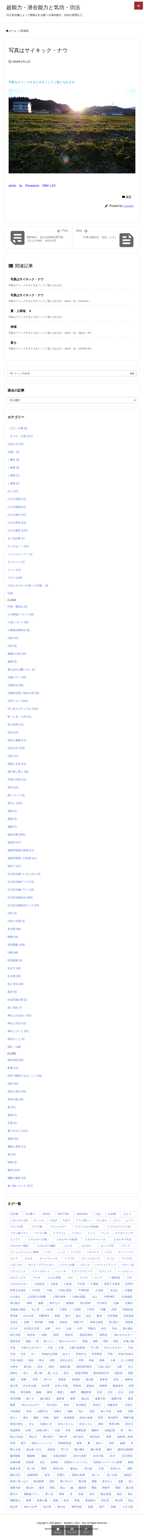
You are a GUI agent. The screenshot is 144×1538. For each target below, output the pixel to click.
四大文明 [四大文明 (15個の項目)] (15, 1334)
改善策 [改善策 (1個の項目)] (62, 1379)
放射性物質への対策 (22, 858)
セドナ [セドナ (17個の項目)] (14, 1258)
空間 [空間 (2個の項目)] (12, 1443)
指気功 (14, 842)
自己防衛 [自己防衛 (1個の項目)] (127, 1455)
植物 (13, 936)
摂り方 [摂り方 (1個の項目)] (48, 1379)
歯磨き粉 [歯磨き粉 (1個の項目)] (116, 1398)
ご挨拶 (13, 467)
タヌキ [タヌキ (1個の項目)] (28, 1258)
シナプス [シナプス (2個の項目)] (75, 1252)
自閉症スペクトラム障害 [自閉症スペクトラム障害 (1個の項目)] (107, 1462)
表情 (12, 1115)
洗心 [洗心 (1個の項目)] (81, 1411)
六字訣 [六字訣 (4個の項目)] (90, 1309)
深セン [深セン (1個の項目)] (14, 1417)
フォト (14, 569)
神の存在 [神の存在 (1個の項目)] (78, 1436)
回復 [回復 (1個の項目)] (44, 1334)
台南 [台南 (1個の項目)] (68, 1328)
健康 (12, 661)
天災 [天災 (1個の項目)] (23, 1353)
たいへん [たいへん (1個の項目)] (39, 1220)
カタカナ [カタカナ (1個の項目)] (86, 1245)
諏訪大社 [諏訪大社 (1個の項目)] (15, 1474)
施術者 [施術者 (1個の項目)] (129, 1379)
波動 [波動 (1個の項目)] (70, 1411)
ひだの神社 (17, 514)
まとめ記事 (16, 538)
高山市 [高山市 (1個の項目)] (14, 1506)
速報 (13, 1138)
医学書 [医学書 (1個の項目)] (39, 1322)
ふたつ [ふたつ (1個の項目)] (117, 1220)
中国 (10, 593)
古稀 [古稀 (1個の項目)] (47, 1328)
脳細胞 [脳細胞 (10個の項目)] (31, 1455)
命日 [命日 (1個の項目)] (103, 1328)
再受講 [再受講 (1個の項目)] (14, 1315)
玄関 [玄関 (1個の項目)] (100, 1417)
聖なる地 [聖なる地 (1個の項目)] (15, 1449)
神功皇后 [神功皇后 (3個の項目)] (95, 1436)
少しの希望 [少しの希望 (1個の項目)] (127, 1360)
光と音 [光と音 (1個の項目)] (35, 1309)
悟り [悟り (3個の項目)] (26, 1373)
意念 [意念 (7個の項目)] (66, 1373)
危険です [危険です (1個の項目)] (79, 1322)
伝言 (12, 645)
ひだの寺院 (17, 499)
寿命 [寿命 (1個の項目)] (91, 1360)
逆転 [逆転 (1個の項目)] (52, 1481)
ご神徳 (13, 475)
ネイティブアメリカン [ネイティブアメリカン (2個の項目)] (41, 1264)
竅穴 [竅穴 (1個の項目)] (23, 1443)
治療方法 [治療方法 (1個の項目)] (42, 1411)
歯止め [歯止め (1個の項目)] (85, 1398)
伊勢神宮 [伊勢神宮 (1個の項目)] (109, 1296)
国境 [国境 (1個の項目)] (56, 1334)
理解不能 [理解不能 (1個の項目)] (128, 1417)
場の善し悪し (18, 771)
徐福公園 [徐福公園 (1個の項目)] (65, 1366)
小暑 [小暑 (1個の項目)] (112, 1360)
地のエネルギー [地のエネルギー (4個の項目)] (123, 1334)
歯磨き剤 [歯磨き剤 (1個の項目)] (100, 1398)
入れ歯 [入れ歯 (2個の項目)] (49, 1309)
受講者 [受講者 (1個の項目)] (129, 1322)
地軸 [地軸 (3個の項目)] (28, 1341)
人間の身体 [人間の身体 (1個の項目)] (59, 1296)
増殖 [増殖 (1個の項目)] (95, 1341)
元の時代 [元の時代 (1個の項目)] (102, 1303)
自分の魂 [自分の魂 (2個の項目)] (98, 1455)
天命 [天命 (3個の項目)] (130, 1347)
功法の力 (16, 748)
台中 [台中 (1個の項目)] (58, 1328)
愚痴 (12, 818)
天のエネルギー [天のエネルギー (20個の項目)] (113, 1347)
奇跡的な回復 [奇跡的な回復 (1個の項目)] (49, 1353)
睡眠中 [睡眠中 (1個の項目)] (95, 1430)
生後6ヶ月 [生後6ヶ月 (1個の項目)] (46, 1423)
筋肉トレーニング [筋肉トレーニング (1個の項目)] (42, 1443)
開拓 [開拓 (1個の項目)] (94, 1487)
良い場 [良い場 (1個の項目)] (31, 1468)
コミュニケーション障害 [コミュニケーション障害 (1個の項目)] (24, 1252)
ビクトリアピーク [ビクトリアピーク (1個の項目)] (82, 1271)
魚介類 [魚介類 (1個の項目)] (47, 1506)
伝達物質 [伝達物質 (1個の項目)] (127, 1296)
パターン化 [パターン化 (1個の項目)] (127, 1264)
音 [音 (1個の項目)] (71, 1494)
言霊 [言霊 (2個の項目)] (101, 1468)
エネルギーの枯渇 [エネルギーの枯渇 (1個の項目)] (66, 1239)
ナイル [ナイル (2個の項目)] (111, 1258)
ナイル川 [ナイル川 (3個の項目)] (127, 1258)
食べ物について (20, 1185)
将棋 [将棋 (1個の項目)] (102, 1360)
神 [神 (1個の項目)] (122, 1430)
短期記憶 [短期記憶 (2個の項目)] (110, 1430)
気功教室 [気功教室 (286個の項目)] (81, 1404)
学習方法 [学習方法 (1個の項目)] (81, 1353)
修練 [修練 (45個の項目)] (40, 1303)
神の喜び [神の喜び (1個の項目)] (48, 1436)
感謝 (12, 826)
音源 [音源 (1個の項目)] (81, 1494)
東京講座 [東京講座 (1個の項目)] (25, 1392)
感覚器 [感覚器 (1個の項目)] (118, 1373)
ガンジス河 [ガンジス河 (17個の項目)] (106, 1245)
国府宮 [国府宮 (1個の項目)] (69, 1334)
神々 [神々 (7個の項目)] (131, 1430)
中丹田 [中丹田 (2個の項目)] (36, 1290)
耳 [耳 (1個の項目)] (132, 1443)
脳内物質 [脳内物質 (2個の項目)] (15, 1455)
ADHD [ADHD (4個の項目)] (46, 1213)
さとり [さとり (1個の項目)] (127, 1213)
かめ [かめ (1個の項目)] (97, 1213)
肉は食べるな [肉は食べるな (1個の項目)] (34, 1449)
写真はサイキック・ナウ (27, 279)
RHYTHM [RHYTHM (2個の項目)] (63, 1213)
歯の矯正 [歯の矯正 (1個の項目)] (45, 1398)
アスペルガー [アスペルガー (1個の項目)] (58, 1226)
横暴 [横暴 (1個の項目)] (49, 1392)
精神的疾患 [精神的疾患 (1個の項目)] (64, 1443)
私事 (13, 1067)
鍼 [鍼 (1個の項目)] (71, 1487)
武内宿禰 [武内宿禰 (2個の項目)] (15, 1398)
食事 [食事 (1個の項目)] (28, 1500)
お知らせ (15, 443)
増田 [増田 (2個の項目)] (105, 1341)
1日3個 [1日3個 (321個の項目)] (14, 1213)
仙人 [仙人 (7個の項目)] (95, 1296)
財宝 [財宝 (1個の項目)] (47, 1474)
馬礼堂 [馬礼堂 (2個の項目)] (105, 1500)
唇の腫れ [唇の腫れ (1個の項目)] (128, 1328)
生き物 (14, 976)
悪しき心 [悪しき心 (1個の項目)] (53, 1373)
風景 (26, 30)
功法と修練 (17, 740)
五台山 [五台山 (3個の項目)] (114, 1290)
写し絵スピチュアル (23, 708)
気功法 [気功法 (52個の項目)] (97, 1404)
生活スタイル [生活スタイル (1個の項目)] (65, 1423)
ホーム (12, 30)
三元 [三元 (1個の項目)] (129, 1277)
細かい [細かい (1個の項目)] (100, 1443)
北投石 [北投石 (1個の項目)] (14, 1322)
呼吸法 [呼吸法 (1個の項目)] (92, 1328)
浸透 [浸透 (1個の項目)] (130, 1411)
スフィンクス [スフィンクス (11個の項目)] (126, 1252)
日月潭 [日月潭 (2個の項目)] (45, 1385)
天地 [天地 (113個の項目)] (12, 1353)
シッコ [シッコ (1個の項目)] (61, 1252)
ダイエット (16, 561)
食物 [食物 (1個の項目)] (55, 1500)
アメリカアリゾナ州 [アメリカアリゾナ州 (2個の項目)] (118, 1226)
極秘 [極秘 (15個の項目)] (38, 1392)
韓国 (12, 1162)
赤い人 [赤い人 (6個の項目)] (96, 1474)
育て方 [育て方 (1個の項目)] (65, 1449)
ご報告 (13, 459)
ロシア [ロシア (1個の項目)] (98, 1277)
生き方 (14, 968)
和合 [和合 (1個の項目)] (114, 1328)
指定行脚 (16, 834)
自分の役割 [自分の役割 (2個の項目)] (79, 1455)
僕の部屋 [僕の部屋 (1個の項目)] (85, 1303)
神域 (13, 326)
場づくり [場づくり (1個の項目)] (48, 1341)
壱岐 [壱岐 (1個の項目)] (115, 1341)
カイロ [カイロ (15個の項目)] (68, 1245)
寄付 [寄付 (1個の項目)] (41, 1360)
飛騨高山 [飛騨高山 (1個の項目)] (15, 1500)
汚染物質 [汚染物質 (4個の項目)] (15, 1411)
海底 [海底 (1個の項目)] (119, 1411)
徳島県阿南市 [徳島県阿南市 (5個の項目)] (84, 1366)
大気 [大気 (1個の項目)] (50, 1347)
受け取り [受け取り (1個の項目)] (114, 1322)
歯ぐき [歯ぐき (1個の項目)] (30, 1398)
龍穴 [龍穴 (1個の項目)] (102, 1506)
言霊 (12, 1122)
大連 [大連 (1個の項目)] (61, 1347)
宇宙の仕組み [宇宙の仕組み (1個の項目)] (126, 1353)
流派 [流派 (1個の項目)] (92, 1411)
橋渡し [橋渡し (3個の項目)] (61, 1392)
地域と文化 (17, 763)
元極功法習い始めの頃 (23, 692)
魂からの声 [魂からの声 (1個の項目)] (30, 1506)
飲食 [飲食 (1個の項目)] (66, 1500)
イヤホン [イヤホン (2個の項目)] (77, 1232)
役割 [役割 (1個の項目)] (51, 1366)
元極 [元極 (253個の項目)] (116, 1303)
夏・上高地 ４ (21, 311)
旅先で (14, 865)
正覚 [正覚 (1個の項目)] (131, 1392)
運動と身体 (17, 1146)
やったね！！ (18, 546)
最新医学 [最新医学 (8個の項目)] (118, 1385)
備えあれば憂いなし (21, 669)
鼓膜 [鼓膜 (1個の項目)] (90, 1506)
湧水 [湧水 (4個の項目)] (25, 1417)
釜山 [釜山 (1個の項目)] (62, 1487)
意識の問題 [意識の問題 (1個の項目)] (81, 1373)
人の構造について (21, 614)
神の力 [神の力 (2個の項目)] (33, 1436)
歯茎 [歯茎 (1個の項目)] (130, 1398)
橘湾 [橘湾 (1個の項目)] (73, 1392)
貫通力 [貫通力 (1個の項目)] (61, 1474)
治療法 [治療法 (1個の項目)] (58, 1411)
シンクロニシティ (20, 554)
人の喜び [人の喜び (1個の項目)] (15, 1296)
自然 (13, 1083)
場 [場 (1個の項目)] (37, 1341)
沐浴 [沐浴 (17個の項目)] (29, 1411)
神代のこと (16, 1039)
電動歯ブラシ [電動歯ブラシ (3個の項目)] (31, 1494)
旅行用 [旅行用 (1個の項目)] (14, 1385)
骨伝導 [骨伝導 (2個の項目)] (119, 1500)
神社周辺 (15, 1059)
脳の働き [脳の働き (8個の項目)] (79, 1449)
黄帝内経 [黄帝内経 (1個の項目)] (76, 1506)
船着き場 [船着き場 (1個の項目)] (15, 1468)
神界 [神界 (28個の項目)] (108, 1436)
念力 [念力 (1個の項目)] (130, 1366)
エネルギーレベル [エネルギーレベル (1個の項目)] (95, 1239)
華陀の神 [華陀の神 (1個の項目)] (58, 1468)
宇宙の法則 (17, 779)
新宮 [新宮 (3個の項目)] (116, 1379)
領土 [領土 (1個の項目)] (92, 1494)
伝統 (13, 637)
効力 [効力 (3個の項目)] (89, 1315)
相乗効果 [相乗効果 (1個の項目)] (81, 1430)
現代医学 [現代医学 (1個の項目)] (113, 1417)
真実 (12, 991)
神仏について (18, 1031)
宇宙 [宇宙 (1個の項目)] (110, 1353)
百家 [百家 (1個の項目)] (57, 1430)
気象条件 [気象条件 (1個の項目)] (112, 1404)
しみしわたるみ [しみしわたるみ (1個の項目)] (19, 1220)
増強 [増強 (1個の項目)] (85, 1341)
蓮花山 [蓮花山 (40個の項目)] (74, 1468)
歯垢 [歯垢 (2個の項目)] (72, 1398)
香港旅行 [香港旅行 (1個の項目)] (90, 1500)
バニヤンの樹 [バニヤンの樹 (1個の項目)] (67, 1264)
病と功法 (15, 983)
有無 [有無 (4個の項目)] (12, 1392)
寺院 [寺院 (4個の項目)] (52, 1360)
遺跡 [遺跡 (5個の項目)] (41, 1487)
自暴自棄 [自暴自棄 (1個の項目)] (15, 1462)
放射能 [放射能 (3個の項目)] (76, 1379)
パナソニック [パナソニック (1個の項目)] (18, 1271)
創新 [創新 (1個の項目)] (57, 1315)
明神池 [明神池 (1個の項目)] (77, 1385)
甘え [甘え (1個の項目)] (31, 1423)
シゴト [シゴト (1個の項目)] (48, 1252)
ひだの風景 (18, 530)
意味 (12, 810)
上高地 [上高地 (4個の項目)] (67, 1283)
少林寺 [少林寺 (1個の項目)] (14, 1366)
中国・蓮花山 (17, 606)
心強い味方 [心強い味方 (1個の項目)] (104, 1366)
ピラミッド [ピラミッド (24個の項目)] (105, 1271)
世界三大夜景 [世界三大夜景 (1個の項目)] (112, 1283)
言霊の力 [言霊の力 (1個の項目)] (115, 1468)
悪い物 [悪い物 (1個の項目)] (38, 1373)
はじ (13, 491)
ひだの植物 (17, 506)
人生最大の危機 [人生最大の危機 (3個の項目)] (36, 1296)
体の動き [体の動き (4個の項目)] (15, 1303)
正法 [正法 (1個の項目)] (120, 1392)
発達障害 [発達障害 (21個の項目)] (15, 1430)
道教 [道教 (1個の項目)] (120, 1481)
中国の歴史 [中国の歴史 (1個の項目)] (65, 1290)
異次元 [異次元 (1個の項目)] (129, 1423)
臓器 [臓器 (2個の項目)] (44, 1455)
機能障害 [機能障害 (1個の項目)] (86, 1392)
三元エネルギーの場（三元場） (28, 585)
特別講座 (15, 960)
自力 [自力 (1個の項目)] (112, 1455)
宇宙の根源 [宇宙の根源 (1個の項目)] (16, 1360)
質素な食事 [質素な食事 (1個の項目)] (78, 1474)
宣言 (13, 787)
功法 (13, 732)
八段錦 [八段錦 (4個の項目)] (77, 1309)
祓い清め (15, 1007)
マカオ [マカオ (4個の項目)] (36, 1277)
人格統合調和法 (19, 630)
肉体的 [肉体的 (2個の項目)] (51, 1449)
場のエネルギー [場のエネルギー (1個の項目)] (68, 1341)
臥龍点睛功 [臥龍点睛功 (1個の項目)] (60, 1455)
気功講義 (16, 944)
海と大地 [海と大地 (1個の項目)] (105, 1411)
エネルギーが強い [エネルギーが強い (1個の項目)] (38, 1239)
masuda (129, 205)
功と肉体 (15, 724)
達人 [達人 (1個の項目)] (131, 1481)
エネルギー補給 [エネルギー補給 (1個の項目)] (46, 1245)
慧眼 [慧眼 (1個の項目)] (130, 1373)
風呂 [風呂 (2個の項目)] (119, 1494)
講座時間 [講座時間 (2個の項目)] (32, 1474)
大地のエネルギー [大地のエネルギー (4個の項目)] (31, 1347)
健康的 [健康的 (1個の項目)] (70, 1303)
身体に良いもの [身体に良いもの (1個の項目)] (19, 1481)
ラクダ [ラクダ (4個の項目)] (84, 1277)
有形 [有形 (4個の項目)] (131, 1385)
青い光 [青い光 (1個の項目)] (49, 1494)
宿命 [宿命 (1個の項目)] (31, 1360)
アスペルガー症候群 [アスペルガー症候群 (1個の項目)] (86, 1226)
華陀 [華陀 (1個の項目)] (43, 1468)
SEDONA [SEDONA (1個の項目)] (82, 1213)
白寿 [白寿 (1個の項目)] (28, 1430)
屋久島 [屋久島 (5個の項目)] (28, 1366)
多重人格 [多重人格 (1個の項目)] (128, 1341)
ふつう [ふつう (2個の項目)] (130, 1220)
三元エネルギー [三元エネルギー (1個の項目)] (19, 1283)
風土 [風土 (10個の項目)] (130, 1494)
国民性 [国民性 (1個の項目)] (103, 1334)
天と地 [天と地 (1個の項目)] (94, 1347)
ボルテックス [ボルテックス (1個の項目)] (18, 1277)
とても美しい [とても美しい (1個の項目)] (84, 1220)
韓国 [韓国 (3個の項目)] (61, 1494)
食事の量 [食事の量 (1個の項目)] (42, 1500)
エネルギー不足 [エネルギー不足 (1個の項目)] (122, 1239)
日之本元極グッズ (21, 881)
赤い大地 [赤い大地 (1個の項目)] (112, 1474)
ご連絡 (13, 483)
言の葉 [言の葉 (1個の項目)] (88, 1468)
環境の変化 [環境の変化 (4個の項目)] (16, 1423)
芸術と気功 (17, 1091)
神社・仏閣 (14, 1046)
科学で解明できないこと (25, 1075)
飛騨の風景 (17, 1177)
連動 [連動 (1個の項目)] (94, 1481)
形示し (15, 803)
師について (16, 795)
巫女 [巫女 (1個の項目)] (40, 1366)
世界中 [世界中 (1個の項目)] (129, 1283)
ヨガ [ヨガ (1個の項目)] (70, 1277)
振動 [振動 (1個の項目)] (23, 1379)
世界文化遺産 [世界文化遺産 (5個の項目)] (18, 1290)
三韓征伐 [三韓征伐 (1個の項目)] (39, 1283)
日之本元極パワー (21, 889)
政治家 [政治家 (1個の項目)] (90, 1379)
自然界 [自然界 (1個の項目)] (30, 1462)
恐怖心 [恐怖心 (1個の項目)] (14, 1373)
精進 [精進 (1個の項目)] (79, 1443)
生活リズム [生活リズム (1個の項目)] (85, 1423)
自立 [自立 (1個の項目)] (42, 1462)
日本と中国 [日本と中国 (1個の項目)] (61, 1385)
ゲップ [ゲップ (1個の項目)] (126, 1245)
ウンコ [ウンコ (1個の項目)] (105, 1232)
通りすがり (18, 1130)
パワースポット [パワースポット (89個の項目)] (41, 1271)
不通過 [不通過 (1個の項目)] (94, 1283)
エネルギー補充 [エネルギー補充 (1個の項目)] (19, 1245)
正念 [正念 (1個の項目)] (110, 1392)
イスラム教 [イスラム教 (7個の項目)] (40, 1232)
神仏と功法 (17, 1023)
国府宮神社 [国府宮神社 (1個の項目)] (86, 1334)
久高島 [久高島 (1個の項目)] (99, 1290)
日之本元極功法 (20, 897)
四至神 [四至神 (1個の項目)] (31, 1334)
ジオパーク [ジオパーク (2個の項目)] (92, 1252)
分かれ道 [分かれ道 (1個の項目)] (28, 1315)
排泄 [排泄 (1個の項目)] (35, 1379)
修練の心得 (17, 653)
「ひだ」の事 (17, 428)
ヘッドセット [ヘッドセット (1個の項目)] (125, 1271)
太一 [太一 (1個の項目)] (33, 1353)
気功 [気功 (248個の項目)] (66, 1404)
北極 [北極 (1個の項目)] (26, 1322)
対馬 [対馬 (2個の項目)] (81, 1360)
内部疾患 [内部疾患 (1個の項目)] (128, 1309)
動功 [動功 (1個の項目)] (99, 1315)
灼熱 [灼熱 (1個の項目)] (46, 1417)
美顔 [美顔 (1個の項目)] (111, 1443)
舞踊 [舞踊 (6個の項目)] (130, 1462)
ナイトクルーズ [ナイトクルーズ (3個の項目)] (91, 1258)
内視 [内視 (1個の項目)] (114, 1309)
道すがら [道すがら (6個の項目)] (107, 1481)
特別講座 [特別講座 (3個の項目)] (69, 1417)
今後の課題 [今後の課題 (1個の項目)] (79, 1296)
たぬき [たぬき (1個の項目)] (53, 1220)
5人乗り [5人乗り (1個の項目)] (30, 1213)
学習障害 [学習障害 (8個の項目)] (97, 1353)
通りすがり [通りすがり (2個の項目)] (66, 1481)
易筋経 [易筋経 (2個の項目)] (90, 1385)
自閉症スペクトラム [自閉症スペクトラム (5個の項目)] (76, 1462)
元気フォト (18, 700)
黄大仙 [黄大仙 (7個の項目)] (61, 1506)
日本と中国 (16, 921)
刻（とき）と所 (19, 716)
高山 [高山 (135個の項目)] (130, 1500)
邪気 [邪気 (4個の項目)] (52, 1487)
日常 (12, 913)
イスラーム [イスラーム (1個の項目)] (59, 1232)
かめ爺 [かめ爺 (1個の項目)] (112, 1213)
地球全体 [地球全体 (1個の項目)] (15, 1341)
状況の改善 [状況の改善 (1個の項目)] (86, 1417)
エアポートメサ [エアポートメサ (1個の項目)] (124, 1232)
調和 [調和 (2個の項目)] (130, 1468)
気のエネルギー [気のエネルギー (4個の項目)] (31, 1404)
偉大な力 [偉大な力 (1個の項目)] (55, 1303)
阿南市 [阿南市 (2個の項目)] (106, 1487)
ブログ (15, 577)
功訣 (13, 755)
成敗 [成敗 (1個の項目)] (12, 1379)
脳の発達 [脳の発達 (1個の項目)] (96, 1449)
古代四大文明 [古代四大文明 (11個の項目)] (31, 1328)
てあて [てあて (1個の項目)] (66, 1220)
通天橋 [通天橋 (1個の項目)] (82, 1481)
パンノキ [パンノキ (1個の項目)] (61, 1271)
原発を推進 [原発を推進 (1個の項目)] (96, 1322)
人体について (18, 622)
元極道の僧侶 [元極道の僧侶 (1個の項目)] (18, 1309)
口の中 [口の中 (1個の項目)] (14, 1328)
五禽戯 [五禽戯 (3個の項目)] (128, 1290)
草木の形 (15, 1099)
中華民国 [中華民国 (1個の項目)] (83, 1290)
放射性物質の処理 (21, 850)
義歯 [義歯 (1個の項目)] (122, 1443)
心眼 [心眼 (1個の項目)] (119, 1366)
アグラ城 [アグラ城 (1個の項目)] (37, 1226)
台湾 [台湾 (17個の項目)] (79, 1328)
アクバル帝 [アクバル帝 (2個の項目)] (16, 1226)
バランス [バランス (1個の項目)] (85, 1264)
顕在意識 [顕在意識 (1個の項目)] (105, 1494)
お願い (13, 451)
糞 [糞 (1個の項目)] (89, 1443)
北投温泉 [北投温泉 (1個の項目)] (128, 1315)
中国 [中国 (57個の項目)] (49, 1290)
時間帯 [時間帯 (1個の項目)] (103, 1385)
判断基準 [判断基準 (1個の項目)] (44, 1315)
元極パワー (17, 677)
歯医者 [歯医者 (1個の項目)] (60, 1398)
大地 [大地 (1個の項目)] (12, 1347)
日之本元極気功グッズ (23, 905)
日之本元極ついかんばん (24, 873)
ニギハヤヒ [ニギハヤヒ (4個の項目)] (16, 1264)
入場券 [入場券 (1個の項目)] (63, 1309)
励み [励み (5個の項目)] (78, 1315)
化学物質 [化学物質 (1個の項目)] (112, 1315)
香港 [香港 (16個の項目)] (77, 1500)
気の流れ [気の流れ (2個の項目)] (52, 1404)
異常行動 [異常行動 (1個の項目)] (114, 1423)
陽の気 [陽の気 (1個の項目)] (130, 1487)
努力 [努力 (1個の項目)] (67, 1315)
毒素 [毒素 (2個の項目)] (12, 1404)
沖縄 (13, 952)
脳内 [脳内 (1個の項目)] (109, 1449)
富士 (13, 342)
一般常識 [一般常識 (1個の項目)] (114, 1277)
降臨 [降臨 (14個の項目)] (118, 1487)
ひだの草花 (17, 522)
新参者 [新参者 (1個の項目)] (104, 1379)
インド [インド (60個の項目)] (92, 1232)
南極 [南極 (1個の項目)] (51, 1322)
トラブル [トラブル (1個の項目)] (69, 1258)
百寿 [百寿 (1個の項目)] (67, 1430)
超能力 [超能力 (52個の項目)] (128, 1474)
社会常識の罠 (17, 999)
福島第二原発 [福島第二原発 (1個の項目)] (125, 1436)
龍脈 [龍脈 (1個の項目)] (113, 1506)
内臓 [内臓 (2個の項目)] (103, 1309)
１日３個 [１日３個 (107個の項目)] (127, 1506)
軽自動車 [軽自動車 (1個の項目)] (39, 1481)
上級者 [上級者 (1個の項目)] (54, 1283)
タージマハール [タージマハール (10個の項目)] (48, 1258)
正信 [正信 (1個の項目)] (99, 1392)
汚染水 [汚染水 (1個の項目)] (128, 1404)
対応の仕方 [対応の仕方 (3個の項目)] (66, 1360)
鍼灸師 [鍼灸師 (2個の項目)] (82, 1487)
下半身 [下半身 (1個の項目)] (81, 1283)
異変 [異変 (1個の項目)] (100, 1423)
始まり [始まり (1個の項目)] (66, 1353)
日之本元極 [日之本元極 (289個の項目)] (29, 1385)
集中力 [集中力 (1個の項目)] (14, 1494)
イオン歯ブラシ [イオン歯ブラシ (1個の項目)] (19, 1232)
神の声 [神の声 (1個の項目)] (63, 1436)
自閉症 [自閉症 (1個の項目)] (54, 1462)
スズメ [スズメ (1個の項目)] (108, 1252)
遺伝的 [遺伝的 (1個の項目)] (30, 1487)
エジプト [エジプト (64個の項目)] (15, 1239)
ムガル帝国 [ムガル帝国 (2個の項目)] (54, 1277)
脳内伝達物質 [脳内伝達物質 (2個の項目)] (125, 1449)
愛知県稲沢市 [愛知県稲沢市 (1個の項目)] (101, 1373)
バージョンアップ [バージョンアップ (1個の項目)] (105, 1264)
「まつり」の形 (20, 436)
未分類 (14, 928)
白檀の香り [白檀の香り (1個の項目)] (42, 1430)
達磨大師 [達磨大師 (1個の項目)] (15, 1487)
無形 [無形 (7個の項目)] (56, 1417)
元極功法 (15, 685)
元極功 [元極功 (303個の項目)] (129, 1303)
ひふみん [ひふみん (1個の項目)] (102, 1220)
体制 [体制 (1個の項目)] (29, 1303)
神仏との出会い (19, 1015)
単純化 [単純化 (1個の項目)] (64, 1322)
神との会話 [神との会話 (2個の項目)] (16, 1436)
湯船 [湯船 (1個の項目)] (35, 1417)
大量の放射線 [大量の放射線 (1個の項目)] (77, 1347)
